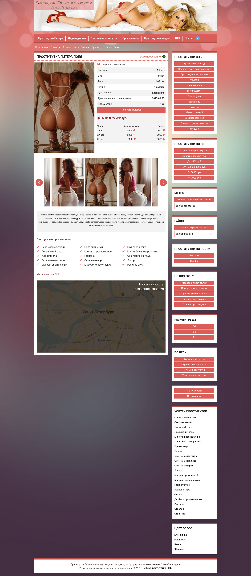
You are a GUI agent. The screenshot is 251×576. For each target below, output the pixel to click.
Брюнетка (180, 540)
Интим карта (194, 396)
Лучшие (194, 129)
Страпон (179, 509)
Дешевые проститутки (194, 150)
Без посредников (194, 118)
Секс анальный (93, 247)
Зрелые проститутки (194, 299)
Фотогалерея (194, 391)
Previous (39, 182)
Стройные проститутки (194, 364)
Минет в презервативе (98, 251)
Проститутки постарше (194, 293)
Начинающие (194, 85)
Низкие (194, 261)
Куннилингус (49, 255)
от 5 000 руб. (194, 178)
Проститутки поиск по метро (194, 199)
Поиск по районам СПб (194, 227)
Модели (194, 79)
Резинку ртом (135, 264)
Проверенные (131, 38)
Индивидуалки (77, 38)
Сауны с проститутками (194, 123)
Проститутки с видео (157, 38)
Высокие (194, 255)
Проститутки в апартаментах (194, 69)
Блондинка (180, 535)
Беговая (106, 64)
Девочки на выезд (194, 63)
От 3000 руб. (194, 172)
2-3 (194, 332)
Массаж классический (98, 264)
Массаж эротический (54, 264)
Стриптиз (179, 514)
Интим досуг (194, 90)
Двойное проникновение (188, 499)
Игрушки (179, 504)
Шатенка (179, 549)
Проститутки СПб (160, 568)
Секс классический (53, 247)
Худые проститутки (194, 359)
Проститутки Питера (50, 38)
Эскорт (131, 260)
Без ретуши (194, 96)
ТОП (177, 38)
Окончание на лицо (53, 260)
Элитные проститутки (104, 38)
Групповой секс (136, 247)
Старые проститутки (194, 304)
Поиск (189, 38)
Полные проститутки (194, 370)
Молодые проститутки (194, 283)
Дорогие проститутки (194, 156)
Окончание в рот (94, 260)
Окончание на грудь (139, 255)
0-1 (194, 326)
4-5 (194, 337)
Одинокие (194, 107)
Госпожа (89, 255)
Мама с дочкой (194, 112)
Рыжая (178, 544)
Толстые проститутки (194, 375)
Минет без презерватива (142, 251)
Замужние (194, 101)
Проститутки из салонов (194, 74)
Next (163, 182)
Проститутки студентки (194, 288)
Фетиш (178, 494)
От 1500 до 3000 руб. (194, 167)
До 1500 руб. (194, 161)
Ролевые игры (182, 490)
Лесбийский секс (51, 251)
